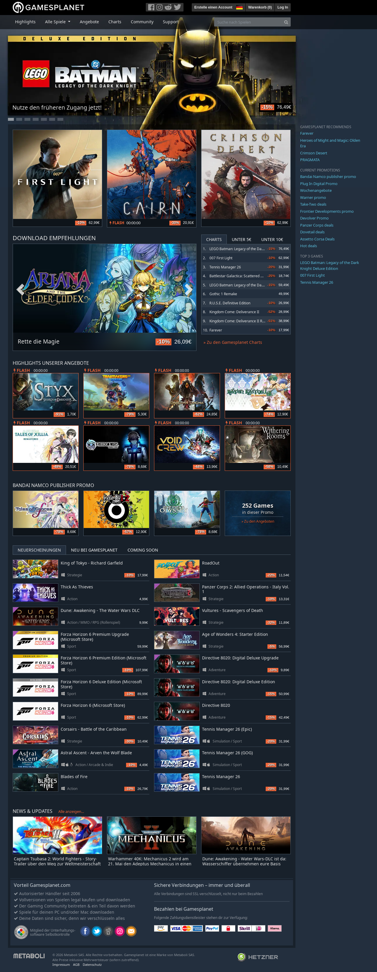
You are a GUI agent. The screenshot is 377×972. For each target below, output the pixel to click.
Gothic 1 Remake (223, 294)
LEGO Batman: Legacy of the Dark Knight (242, 285)
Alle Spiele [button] (56, 21)
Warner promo (313, 197)
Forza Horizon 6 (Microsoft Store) (93, 705)
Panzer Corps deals (316, 225)
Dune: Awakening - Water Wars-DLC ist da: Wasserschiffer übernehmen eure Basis (244, 861)
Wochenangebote (316, 190)
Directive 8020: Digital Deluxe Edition (238, 681)
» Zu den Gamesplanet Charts (233, 342)
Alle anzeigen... (71, 811)
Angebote (89, 21)
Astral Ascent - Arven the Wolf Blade (96, 752)
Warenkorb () (260, 7)
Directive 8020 (216, 705)
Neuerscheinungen (39, 550)
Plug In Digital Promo (319, 183)
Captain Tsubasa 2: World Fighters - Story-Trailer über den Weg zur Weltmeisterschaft (57, 861)
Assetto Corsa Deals (317, 239)
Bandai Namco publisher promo (328, 176)
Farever (215, 330)
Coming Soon (143, 550)
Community (142, 21)
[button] (239, 6)
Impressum (61, 964)
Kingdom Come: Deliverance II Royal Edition (245, 321)
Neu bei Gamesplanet (94, 550)
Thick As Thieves (77, 587)
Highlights (25, 21)
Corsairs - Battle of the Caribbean (94, 729)
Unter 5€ (241, 239)
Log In (282, 7)
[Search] (286, 22)
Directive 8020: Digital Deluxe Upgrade (240, 658)
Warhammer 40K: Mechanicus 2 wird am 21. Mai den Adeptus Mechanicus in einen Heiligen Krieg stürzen (149, 864)
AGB (76, 964)
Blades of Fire (74, 776)
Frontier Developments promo (327, 211)
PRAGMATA (310, 159)
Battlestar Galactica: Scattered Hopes (240, 276)
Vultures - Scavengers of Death (232, 610)
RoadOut (210, 563)
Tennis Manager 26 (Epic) (227, 729)
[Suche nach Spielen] (248, 22)
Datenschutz (92, 964)
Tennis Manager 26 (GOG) (227, 752)
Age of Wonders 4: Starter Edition (235, 634)
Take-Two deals (313, 204)
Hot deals (308, 245)
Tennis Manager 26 (225, 267)
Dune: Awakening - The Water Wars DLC (100, 610)
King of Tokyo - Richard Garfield (92, 563)
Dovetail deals (312, 232)
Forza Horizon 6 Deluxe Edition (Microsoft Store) (101, 684)
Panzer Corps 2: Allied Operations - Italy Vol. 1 (245, 589)
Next (189, 289)
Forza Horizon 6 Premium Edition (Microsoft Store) (103, 660)
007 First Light (220, 258)
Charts (114, 21)
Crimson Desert (313, 153)
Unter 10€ (272, 239)
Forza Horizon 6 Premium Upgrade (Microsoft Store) (95, 636)
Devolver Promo (314, 218)
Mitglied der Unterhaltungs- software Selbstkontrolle (52, 932)
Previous (20, 289)
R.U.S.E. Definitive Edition (229, 303)
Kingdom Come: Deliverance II (234, 312)
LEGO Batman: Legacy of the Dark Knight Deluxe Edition (254, 249)
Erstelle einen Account (213, 7)
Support (171, 21)
